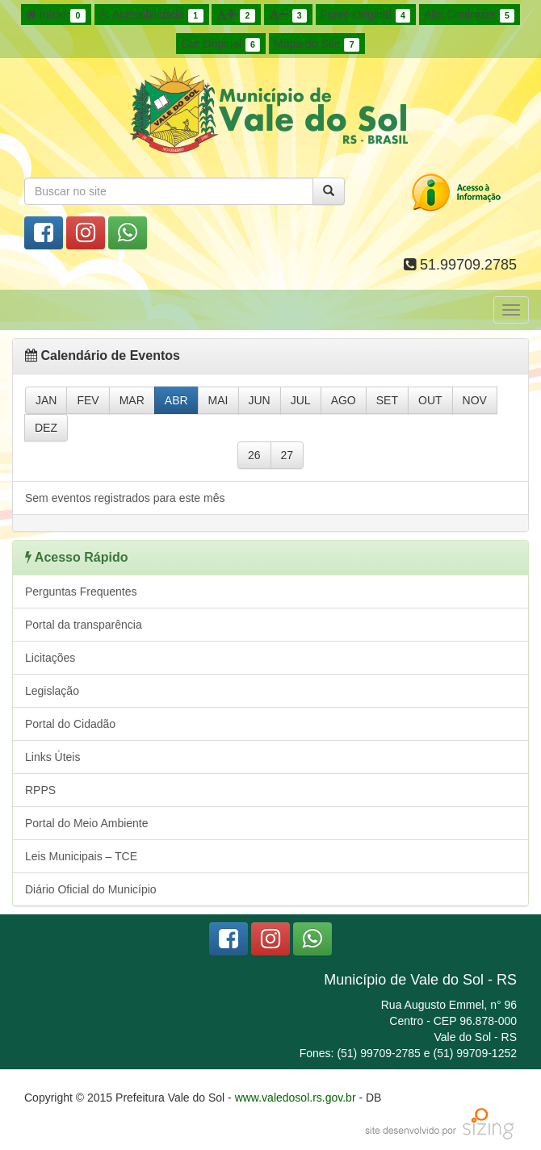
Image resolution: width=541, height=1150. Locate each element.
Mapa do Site (316, 44)
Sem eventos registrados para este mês (124, 497)
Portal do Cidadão (70, 723)
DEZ (46, 427)
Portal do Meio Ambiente (87, 823)
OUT (430, 400)
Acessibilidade (151, 15)
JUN (259, 400)
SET (387, 400)
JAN (46, 400)
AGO (343, 400)
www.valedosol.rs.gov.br (295, 1097)
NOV (475, 400)
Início (56, 15)
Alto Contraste (469, 15)
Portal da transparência (83, 624)
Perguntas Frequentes (81, 591)
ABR (176, 400)
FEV (88, 400)
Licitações (50, 657)
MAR (132, 400)
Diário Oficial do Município (91, 889)
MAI (218, 400)
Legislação (52, 690)
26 (254, 455)
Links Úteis (52, 757)
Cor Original (220, 44)
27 (287, 455)
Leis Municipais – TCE (81, 856)
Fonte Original (365, 15)
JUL (301, 400)
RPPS (40, 790)
